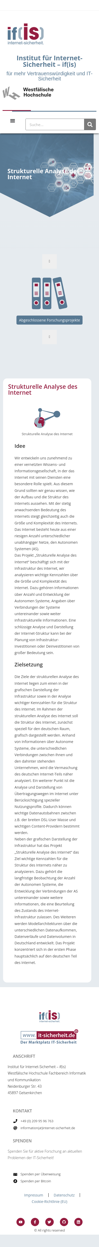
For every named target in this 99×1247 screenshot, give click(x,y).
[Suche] (90, 124)
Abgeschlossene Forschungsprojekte (49, 320)
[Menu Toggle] (12, 120)
